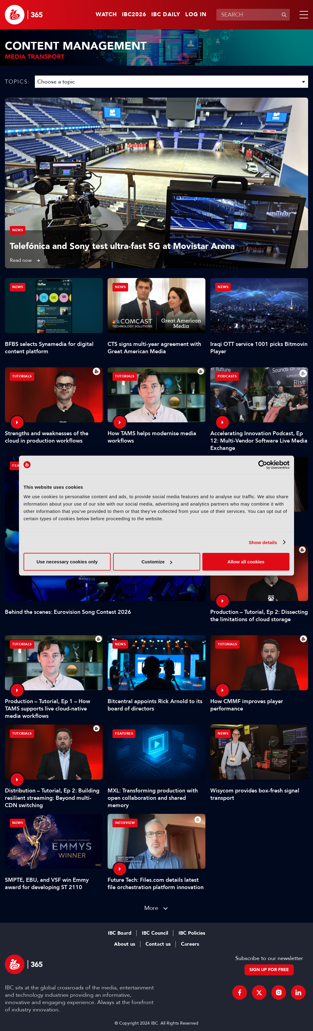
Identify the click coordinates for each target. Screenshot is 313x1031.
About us (124, 944)
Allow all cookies (245, 561)
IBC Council (155, 933)
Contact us (158, 944)
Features (124, 733)
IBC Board (119, 933)
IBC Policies (192, 933)
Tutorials (22, 376)
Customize (157, 561)
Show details (263, 542)
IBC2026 (134, 15)
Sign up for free (269, 970)
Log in (196, 15)
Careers (190, 944)
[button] (302, 14)
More (151, 908)
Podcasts (227, 376)
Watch (106, 15)
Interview (125, 823)
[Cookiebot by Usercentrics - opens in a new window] (262, 464)
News (17, 230)
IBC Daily (165, 15)
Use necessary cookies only (67, 561)
